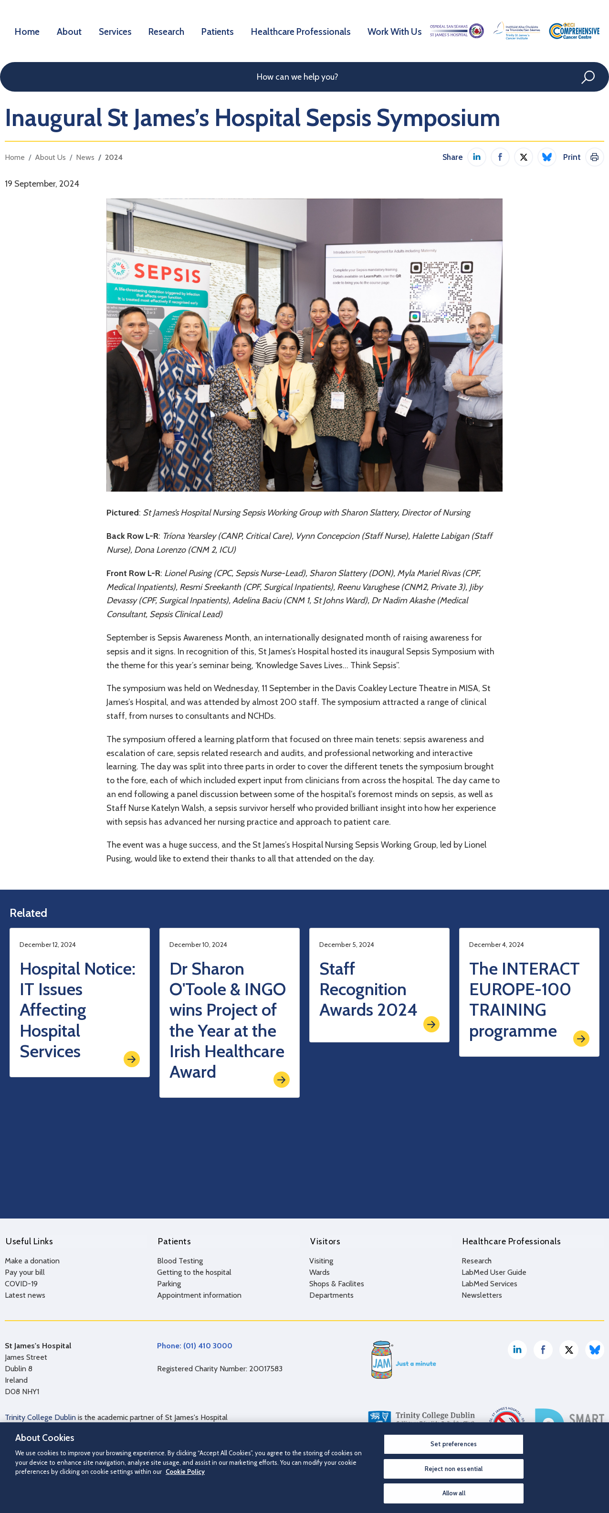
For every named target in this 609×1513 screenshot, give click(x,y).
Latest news (25, 1293)
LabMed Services (489, 1282)
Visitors (324, 1241)
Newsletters (482, 1293)
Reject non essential (454, 1468)
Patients (222, 30)
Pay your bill (25, 1270)
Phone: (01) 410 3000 (194, 1344)
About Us (50, 157)
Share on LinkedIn (476, 157)
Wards (319, 1270)
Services (117, 30)
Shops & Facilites (336, 1282)
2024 (114, 157)
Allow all (453, 1493)
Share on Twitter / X (523, 157)
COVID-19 (21, 1282)
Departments (331, 1293)
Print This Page (594, 157)
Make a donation (32, 1259)
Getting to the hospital (194, 1270)
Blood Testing (180, 1259)
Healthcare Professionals (304, 30)
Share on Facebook (500, 157)
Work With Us (396, 30)
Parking (169, 1282)
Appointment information (199, 1293)
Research (170, 30)
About (70, 30)
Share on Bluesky (546, 157)
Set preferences (453, 1444)
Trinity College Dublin (40, 1415)
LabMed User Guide (494, 1270)
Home (28, 30)
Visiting (321, 1259)
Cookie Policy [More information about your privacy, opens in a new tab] (185, 1471)
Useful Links (28, 1241)
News (85, 157)
